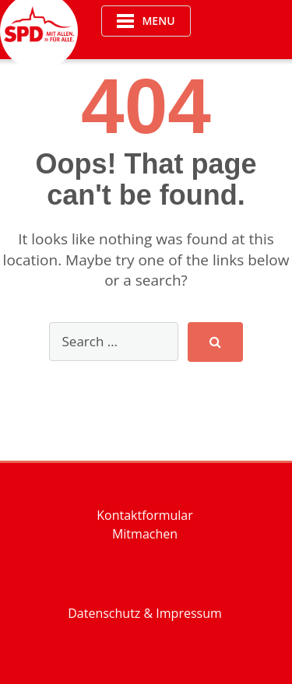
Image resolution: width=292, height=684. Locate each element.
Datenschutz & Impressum (145, 613)
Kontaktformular (145, 515)
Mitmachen (145, 533)
